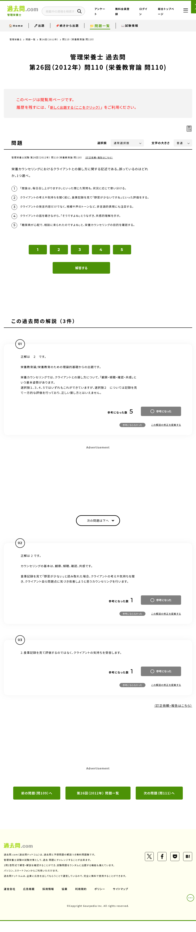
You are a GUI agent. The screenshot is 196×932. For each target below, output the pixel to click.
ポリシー (101, 900)
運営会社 (10, 900)
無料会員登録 (133, 14)
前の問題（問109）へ (36, 803)
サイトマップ (122, 900)
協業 (65, 900)
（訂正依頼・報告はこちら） (99, 157)
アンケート (117, 14)
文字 (161, 143)
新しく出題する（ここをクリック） (78, 107)
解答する (81, 277)
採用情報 (49, 900)
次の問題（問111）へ (159, 803)
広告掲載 (29, 900)
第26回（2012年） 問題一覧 (98, 803)
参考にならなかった (132, 434)
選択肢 (102, 143)
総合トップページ (164, 14)
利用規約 (82, 900)
